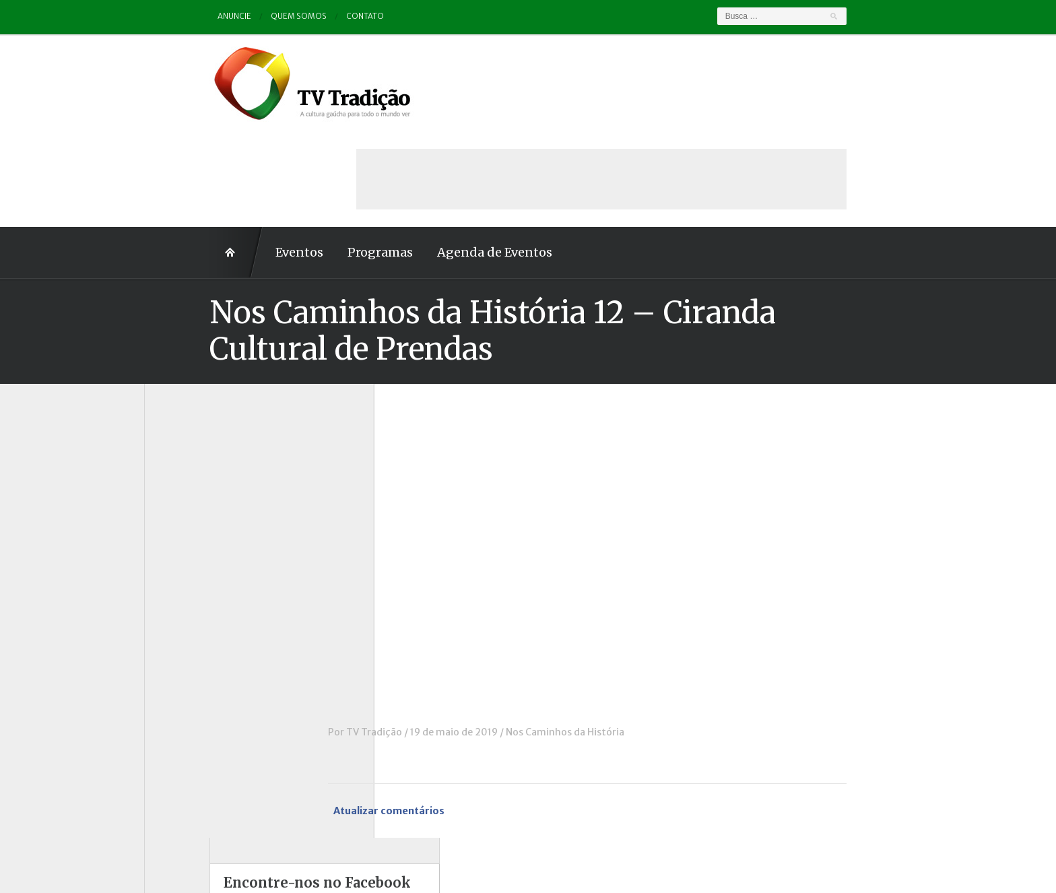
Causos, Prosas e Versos (212, 455)
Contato (303, 16)
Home (171, 157)
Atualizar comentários (457, 715)
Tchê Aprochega (195, 696)
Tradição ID (184, 714)
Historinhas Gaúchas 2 (209, 584)
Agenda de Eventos (429, 156)
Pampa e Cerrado (197, 640)
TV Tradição (439, 636)
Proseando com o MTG (210, 677)
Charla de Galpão (196, 473)
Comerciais (183, 492)
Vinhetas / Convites (203, 752)
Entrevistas (184, 547)
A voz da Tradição (199, 436)
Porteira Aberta (194, 659)
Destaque (180, 510)
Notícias (177, 603)
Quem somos (235, 16)
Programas (315, 156)
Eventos (234, 156)
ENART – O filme (196, 529)
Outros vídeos (190, 622)
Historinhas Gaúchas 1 (208, 566)
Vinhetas (178, 733)
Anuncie (170, 16)
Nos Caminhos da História (630, 636)
